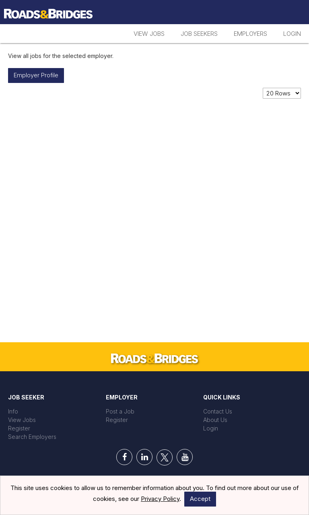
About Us (215, 419)
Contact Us (217, 411)
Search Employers (32, 436)
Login (292, 33)
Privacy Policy (160, 499)
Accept (200, 499)
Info (13, 411)
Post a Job (120, 411)
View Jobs (149, 33)
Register (19, 428)
